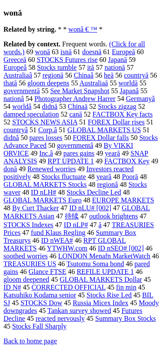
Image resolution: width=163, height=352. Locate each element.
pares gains (79, 153)
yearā (112, 153)
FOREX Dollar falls (101, 137)
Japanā (117, 59)
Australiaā (94, 83)
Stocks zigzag (117, 106)
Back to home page (30, 341)
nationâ (13, 98)
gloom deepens (48, 83)
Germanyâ (140, 98)
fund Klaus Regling (58, 232)
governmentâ (75, 145)
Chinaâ (83, 75)
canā (76, 114)
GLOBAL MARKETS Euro (42, 200)
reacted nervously (60, 318)
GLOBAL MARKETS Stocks (44, 184)
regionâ (107, 184)
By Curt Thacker (35, 208)
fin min (126, 287)
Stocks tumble (57, 67)
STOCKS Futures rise (67, 59)
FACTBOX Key (127, 161)
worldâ (21, 106)
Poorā (130, 176)
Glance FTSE (48, 271)
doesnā (91, 51)
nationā (114, 67)
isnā (66, 51)
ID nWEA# (57, 240)
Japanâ (129, 91)
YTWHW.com (67, 248)
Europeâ (15, 67)
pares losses (46, 137)
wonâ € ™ (82, 29)
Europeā (123, 51)
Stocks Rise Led (109, 295)
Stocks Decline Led (94, 192)
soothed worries (25, 256)
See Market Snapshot (80, 91)
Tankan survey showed (79, 310)
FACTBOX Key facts (123, 114)
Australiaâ (17, 75)
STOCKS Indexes (28, 224)
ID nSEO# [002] (121, 248)
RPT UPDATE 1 (71, 161)
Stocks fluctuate (63, 176)
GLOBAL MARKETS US (104, 130)
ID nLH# (43, 192)
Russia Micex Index (100, 302)
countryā (136, 75)
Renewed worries (51, 169)
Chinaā (77, 106)
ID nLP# (76, 224)
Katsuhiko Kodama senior (39, 295)
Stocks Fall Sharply (39, 326)
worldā (127, 83)
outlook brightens (113, 216)
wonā (42, 51)
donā (10, 169)
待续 (72, 216)
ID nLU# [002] (90, 208)
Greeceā (14, 59)
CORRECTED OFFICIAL (68, 287)
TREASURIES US (29, 263)
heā (108, 75)
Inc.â (46, 153)
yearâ (104, 176)
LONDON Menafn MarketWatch (104, 256)
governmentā (21, 91)
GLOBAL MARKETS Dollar (101, 279)
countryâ (15, 130)
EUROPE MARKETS (123, 200)
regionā (53, 75)
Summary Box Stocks (125, 318)
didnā (49, 106)
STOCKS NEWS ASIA (44, 122)
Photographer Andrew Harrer (75, 98)
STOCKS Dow (41, 302)
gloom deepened (26, 279)
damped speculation (31, 114)
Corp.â (47, 130)
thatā (10, 83)
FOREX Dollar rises (116, 122)
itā (90, 67)
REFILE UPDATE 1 (105, 271)
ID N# (12, 287)
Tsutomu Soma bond (95, 263)
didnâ (11, 137)
